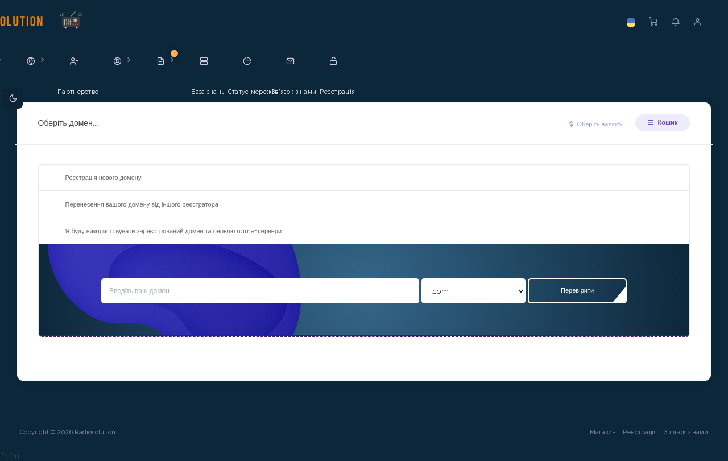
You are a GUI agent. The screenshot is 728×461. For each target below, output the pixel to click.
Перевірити (575, 290)
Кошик (660, 122)
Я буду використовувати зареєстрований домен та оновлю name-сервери (166, 231)
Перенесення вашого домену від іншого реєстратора (135, 205)
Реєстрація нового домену (96, 178)
